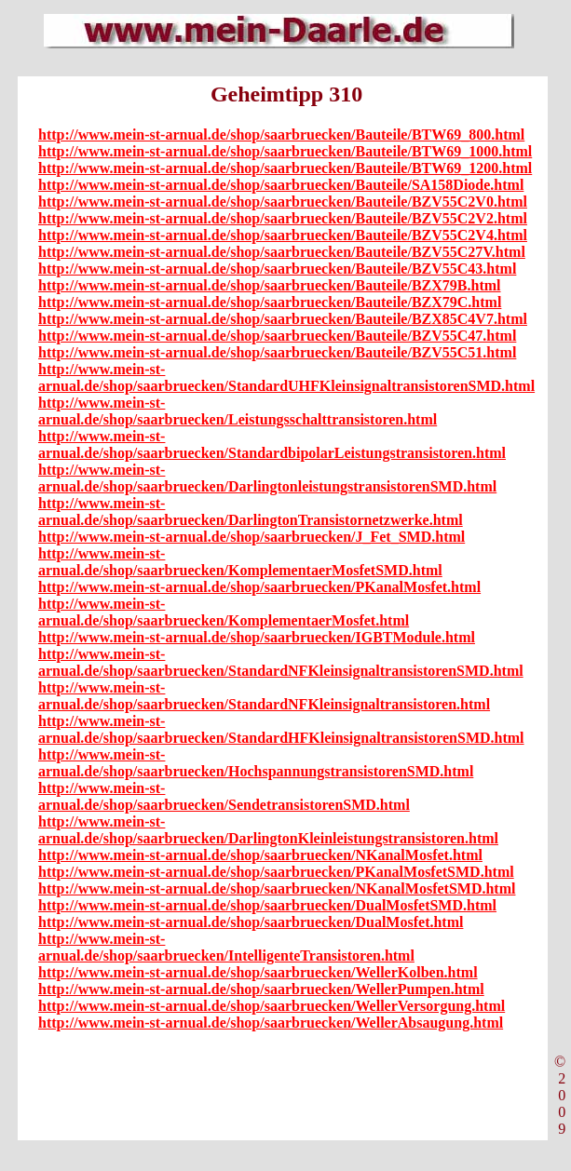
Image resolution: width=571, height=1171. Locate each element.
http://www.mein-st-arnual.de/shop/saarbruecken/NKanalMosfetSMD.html (276, 888)
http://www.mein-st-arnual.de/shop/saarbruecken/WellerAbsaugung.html (270, 1022)
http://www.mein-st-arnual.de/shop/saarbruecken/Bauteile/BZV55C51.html (277, 352)
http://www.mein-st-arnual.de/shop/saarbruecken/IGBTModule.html (256, 637)
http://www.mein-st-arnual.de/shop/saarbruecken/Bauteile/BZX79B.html (269, 285)
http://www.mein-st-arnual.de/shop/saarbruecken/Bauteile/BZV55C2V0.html (282, 201)
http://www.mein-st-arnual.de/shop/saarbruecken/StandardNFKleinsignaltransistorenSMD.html (280, 662)
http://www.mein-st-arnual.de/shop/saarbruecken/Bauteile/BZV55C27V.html (281, 252)
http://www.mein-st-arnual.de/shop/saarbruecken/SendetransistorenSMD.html (224, 796)
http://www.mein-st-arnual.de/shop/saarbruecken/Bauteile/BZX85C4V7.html (282, 319)
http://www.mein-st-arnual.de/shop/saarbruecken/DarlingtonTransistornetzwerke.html (250, 511)
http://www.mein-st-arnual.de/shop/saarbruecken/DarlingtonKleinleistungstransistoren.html (268, 830)
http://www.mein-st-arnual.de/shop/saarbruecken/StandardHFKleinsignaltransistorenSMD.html (281, 729)
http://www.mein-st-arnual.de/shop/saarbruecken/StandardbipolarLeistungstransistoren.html (272, 444)
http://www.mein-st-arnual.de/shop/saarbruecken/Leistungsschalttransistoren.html (237, 411)
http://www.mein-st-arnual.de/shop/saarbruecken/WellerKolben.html (258, 972)
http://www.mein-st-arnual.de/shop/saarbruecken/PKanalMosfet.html (259, 587)
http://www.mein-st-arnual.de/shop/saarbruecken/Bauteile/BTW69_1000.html (285, 151)
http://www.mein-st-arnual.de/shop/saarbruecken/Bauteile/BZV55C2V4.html (282, 235)
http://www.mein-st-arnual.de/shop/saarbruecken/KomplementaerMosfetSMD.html (240, 561)
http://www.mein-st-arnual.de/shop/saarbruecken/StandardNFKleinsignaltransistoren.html (264, 696)
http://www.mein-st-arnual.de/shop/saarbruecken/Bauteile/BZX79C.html (269, 302)
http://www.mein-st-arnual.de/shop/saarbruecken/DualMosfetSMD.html (267, 905)
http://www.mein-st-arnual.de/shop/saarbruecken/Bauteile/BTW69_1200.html (285, 168)
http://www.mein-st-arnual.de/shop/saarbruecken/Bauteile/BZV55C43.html (277, 268)
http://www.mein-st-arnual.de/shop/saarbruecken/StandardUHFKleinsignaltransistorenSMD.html (286, 377)
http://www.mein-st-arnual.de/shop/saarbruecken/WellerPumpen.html (261, 989)
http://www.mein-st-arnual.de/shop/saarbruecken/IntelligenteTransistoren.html (226, 947)
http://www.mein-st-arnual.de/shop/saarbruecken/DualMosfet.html (250, 922)
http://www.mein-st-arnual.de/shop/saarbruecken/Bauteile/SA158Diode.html (280, 185)
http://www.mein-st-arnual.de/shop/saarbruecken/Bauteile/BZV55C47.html (277, 335)
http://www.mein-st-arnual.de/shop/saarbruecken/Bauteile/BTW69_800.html (281, 134)
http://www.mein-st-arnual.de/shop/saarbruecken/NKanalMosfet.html (260, 855)
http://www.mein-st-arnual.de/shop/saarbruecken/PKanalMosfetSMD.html (276, 872)
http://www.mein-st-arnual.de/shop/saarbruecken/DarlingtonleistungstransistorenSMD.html (267, 478)
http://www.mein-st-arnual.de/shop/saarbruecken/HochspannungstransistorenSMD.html (255, 763)
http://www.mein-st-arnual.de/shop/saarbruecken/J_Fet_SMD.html (251, 537)
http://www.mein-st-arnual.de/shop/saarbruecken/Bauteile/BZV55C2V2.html (282, 218)
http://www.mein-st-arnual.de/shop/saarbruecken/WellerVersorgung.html (271, 1006)
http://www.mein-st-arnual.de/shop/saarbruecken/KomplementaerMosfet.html (223, 612)
